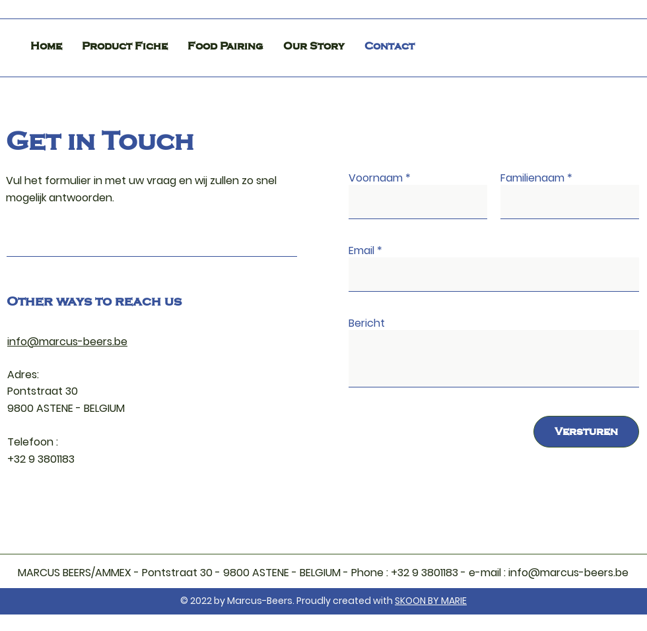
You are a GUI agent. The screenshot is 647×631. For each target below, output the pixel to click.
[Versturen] (586, 432)
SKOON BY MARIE (431, 600)
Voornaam (376, 178)
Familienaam (532, 178)
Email (361, 251)
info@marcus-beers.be (67, 341)
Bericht (367, 323)
